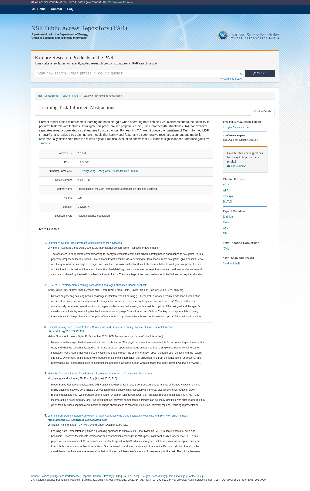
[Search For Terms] (139, 73)
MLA (226, 185)
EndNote (228, 216)
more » (46, 143)
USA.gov (145, 476)
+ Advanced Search (232, 78)
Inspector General (92, 476)
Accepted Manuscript (236, 127)
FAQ (70, 9)
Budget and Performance (65, 476)
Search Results (70, 95)
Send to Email (231, 263)
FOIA (117, 476)
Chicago (228, 196)
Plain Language (176, 476)
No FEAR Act (130, 476)
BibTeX (227, 201)
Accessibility (158, 476)
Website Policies (40, 476)
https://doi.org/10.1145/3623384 (67, 331)
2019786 (82, 153)
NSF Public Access (48, 95)
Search (259, 73)
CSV (226, 227)
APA (226, 190)
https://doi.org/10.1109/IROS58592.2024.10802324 (78, 419)
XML (226, 233)
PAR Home (38, 9)
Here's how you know (118, 2)
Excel (226, 222)
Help (201, 476)
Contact (56, 9)
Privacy (108, 476)
